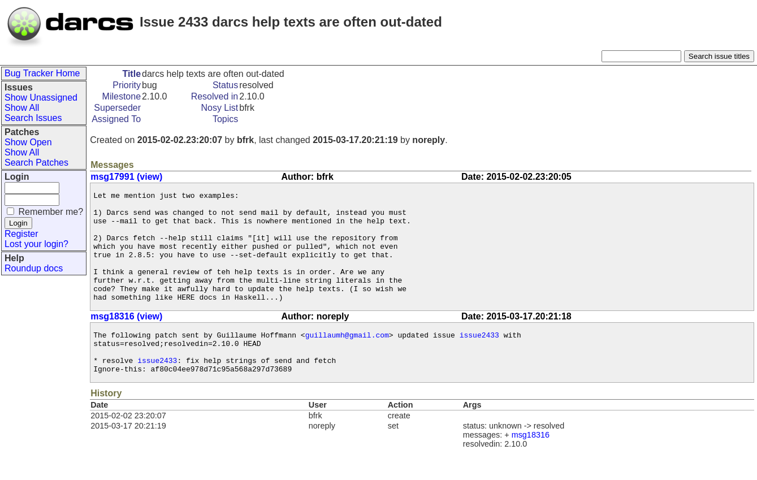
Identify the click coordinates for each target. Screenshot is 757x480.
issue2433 (479, 358)
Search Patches (36, 162)
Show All (22, 108)
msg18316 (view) (126, 338)
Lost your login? (36, 244)
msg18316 (531, 465)
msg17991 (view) (126, 176)
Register (21, 234)
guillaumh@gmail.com (347, 358)
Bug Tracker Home (42, 73)
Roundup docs (34, 268)
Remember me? (50, 212)
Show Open (28, 142)
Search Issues (33, 118)
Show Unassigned (41, 97)
